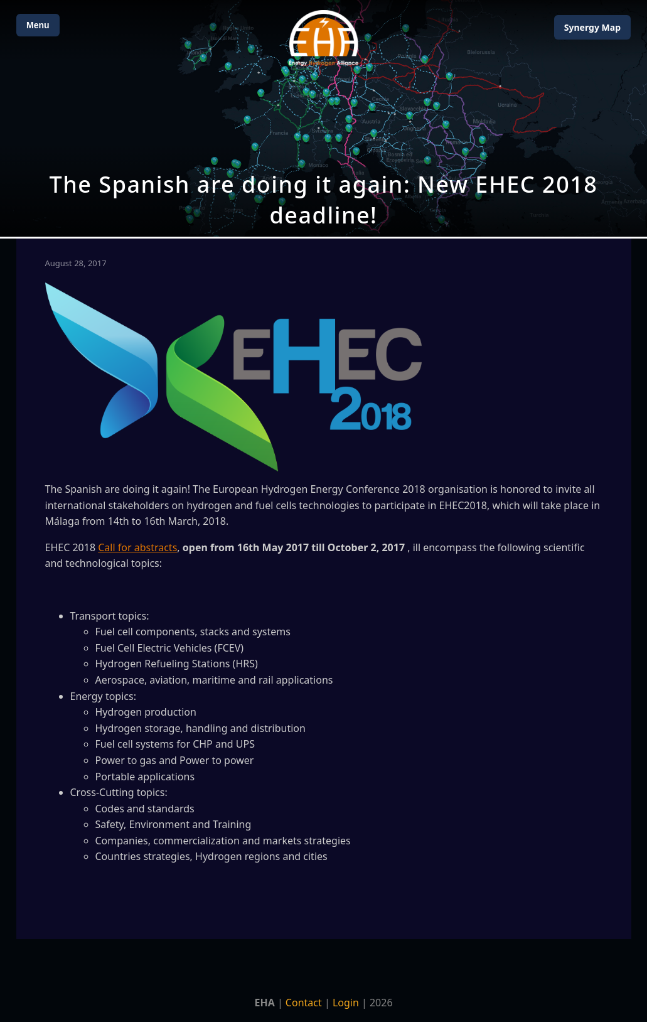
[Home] (323, 38)
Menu (38, 25)
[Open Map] (323, 118)
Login (346, 1002)
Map (592, 27)
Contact (304, 1002)
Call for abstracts (137, 547)
